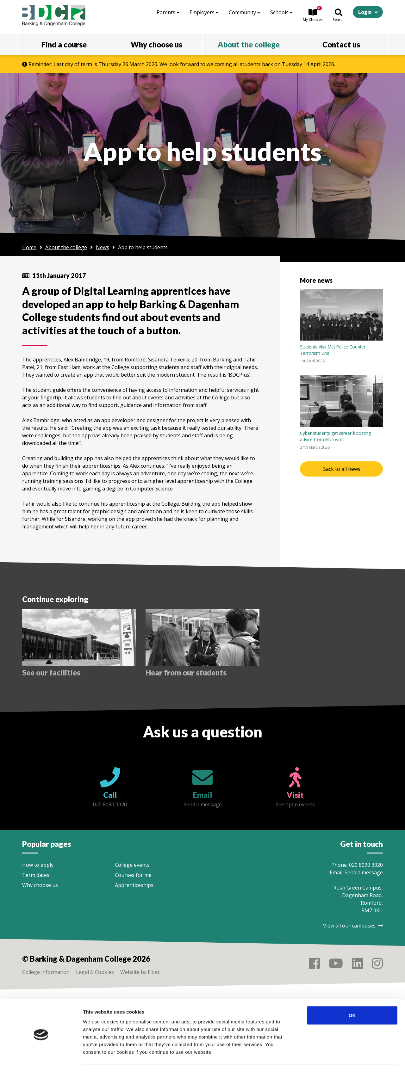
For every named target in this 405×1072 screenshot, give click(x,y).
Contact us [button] (341, 44)
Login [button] (364, 12)
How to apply (37, 864)
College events (132, 864)
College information (46, 972)
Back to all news (341, 468)
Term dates (35, 875)
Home (29, 247)
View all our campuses (353, 925)
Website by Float (139, 972)
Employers (204, 12)
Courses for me (133, 875)
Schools (281, 12)
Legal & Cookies (95, 972)
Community (244, 12)
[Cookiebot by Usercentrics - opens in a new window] (41, 1059)
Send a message (364, 872)
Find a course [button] (64, 44)
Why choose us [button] (156, 44)
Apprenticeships (134, 885)
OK (352, 997)
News (102, 247)
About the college (66, 247)
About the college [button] (249, 44)
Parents (168, 12)
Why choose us (40, 885)
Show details (332, 1059)
